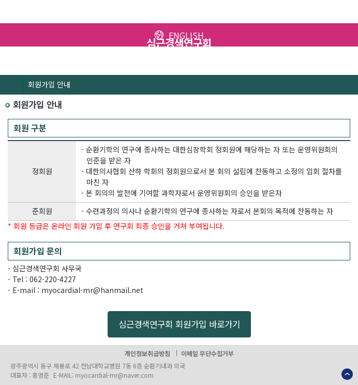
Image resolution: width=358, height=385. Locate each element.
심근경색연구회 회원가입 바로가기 (179, 324)
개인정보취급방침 (147, 353)
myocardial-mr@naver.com (114, 375)
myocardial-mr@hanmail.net (92, 290)
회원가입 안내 (49, 84)
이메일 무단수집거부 (207, 353)
